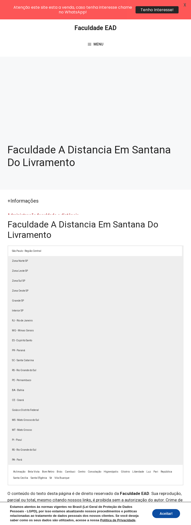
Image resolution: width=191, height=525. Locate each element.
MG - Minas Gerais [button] (23, 311)
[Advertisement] (95, 74)
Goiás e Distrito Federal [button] (25, 390)
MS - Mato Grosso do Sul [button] (25, 400)
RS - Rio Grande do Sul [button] (24, 351)
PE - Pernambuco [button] (21, 360)
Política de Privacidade (142, 511)
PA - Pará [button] (17, 440)
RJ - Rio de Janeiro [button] (22, 301)
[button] (176, 510)
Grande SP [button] (18, 281)
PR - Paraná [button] (18, 331)
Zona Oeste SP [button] (20, 271)
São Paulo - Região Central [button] (26, 231)
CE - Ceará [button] (18, 380)
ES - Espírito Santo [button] (22, 321)
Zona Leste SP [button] (20, 251)
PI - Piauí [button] (17, 420)
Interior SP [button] (17, 291)
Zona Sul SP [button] (18, 261)
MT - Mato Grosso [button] (22, 410)
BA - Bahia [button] (18, 370)
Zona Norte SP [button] (20, 241)
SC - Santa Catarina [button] (23, 341)
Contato (100, 517)
